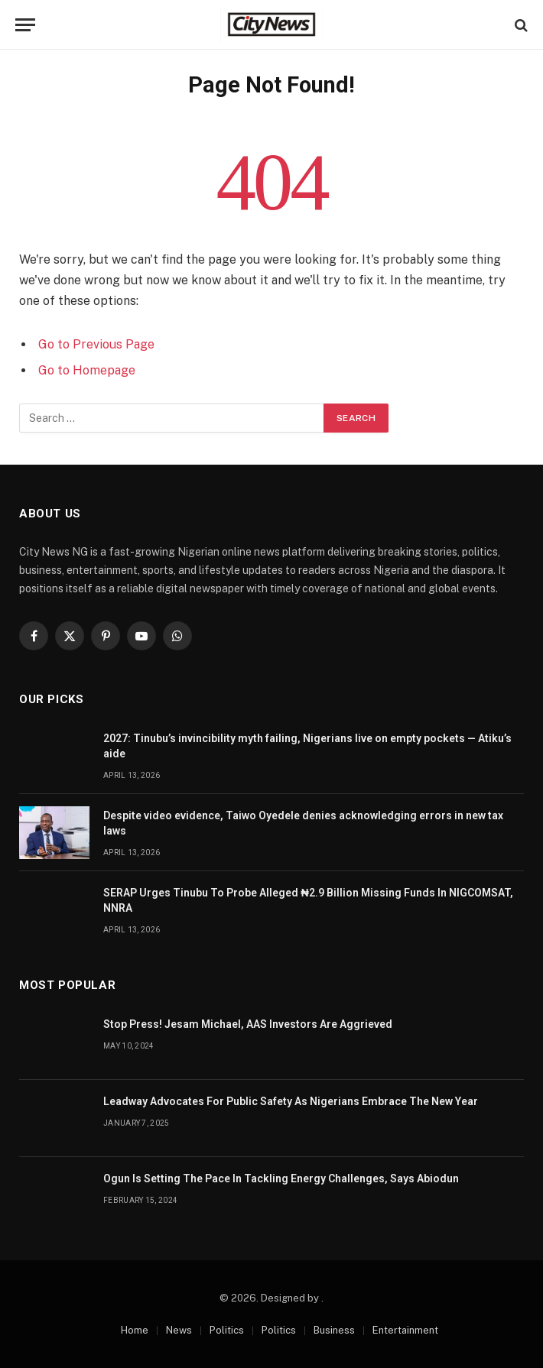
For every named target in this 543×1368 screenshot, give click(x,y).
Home (134, 1330)
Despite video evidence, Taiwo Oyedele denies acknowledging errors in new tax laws (303, 823)
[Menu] (25, 25)
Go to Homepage (86, 370)
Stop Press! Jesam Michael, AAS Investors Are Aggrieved (247, 1024)
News (179, 1330)
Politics (227, 1330)
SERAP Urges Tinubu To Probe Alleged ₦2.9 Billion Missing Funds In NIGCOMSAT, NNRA (308, 900)
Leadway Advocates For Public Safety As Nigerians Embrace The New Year (290, 1101)
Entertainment (405, 1330)
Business (334, 1330)
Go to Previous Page (96, 344)
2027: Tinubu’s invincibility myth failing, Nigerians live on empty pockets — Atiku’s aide (307, 746)
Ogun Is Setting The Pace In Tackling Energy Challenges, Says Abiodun (281, 1178)
